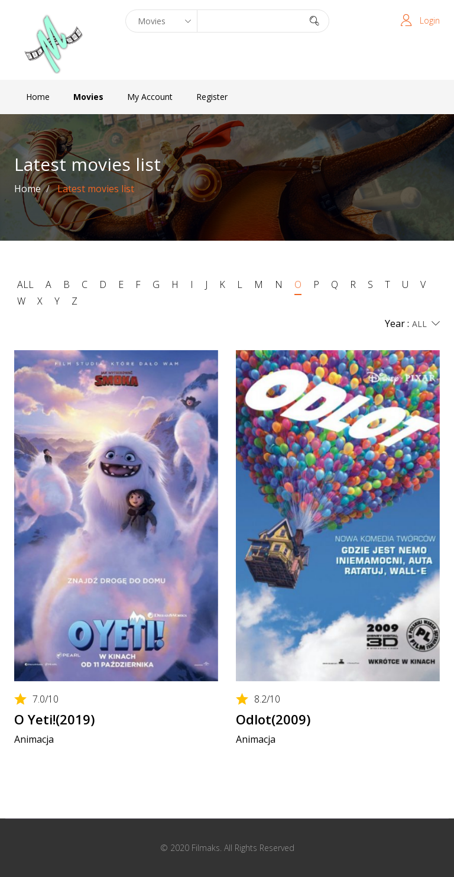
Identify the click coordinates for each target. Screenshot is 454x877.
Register (212, 96)
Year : (412, 324)
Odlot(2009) (273, 719)
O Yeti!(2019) (54, 719)
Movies (88, 96)
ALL (25, 284)
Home (38, 96)
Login (430, 20)
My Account (150, 96)
